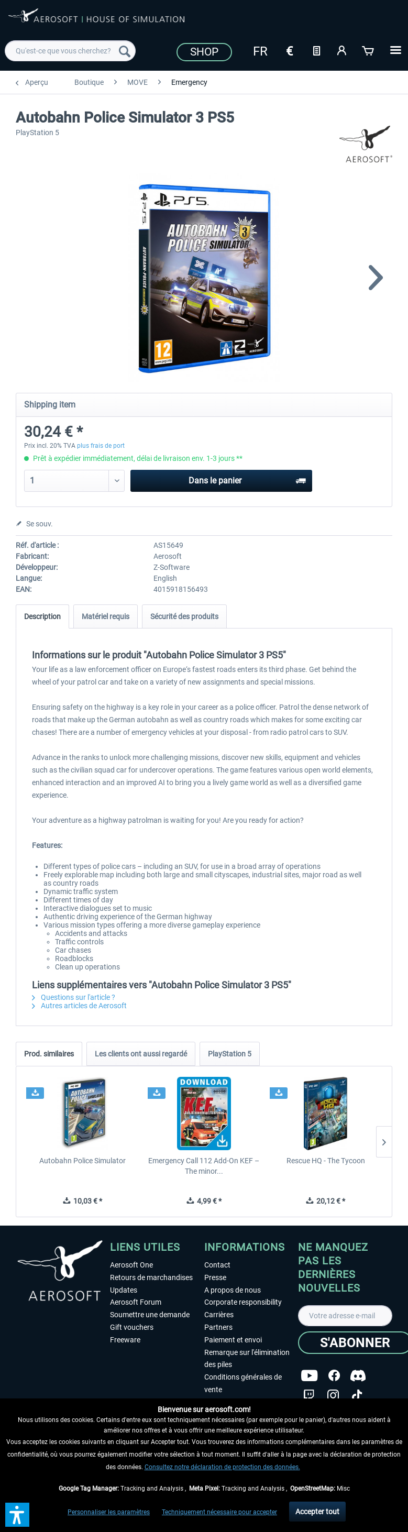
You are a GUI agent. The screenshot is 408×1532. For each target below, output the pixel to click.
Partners (218, 1327)
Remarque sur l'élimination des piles (247, 1358)
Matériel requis (105, 616)
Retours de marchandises (151, 1277)
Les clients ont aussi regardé (141, 1054)
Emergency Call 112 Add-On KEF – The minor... (203, 1165)
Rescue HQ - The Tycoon (325, 1160)
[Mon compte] (342, 49)
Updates (123, 1290)
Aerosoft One (131, 1265)
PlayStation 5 (229, 1054)
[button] (17, 1515)
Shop (204, 52)
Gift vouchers (131, 1327)
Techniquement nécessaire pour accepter (219, 1512)
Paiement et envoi (233, 1340)
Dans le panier (247, 479)
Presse (215, 1277)
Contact (217, 1265)
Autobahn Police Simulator (82, 1160)
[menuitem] (70, 50)
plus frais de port (101, 445)
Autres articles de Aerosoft (79, 1005)
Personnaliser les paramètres (109, 1512)
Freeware (125, 1340)
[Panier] (368, 49)
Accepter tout (317, 1511)
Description (42, 616)
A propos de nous (232, 1290)
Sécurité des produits (184, 616)
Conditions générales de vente (243, 1383)
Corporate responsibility (243, 1302)
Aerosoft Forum (135, 1302)
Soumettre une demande (150, 1314)
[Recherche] (125, 50)
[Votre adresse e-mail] (345, 1315)
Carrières (219, 1314)
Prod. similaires (49, 1054)
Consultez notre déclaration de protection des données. (222, 1467)
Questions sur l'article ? (73, 997)
